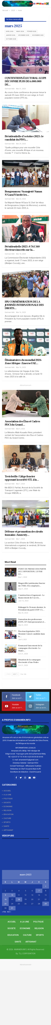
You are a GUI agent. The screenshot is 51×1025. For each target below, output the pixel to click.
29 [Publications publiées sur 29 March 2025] (46, 904)
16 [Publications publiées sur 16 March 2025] (5, 899)
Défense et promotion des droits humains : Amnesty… (24, 533)
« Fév (4, 912)
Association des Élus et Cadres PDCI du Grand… (22, 423)
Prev (8, 674)
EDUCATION (8, 814)
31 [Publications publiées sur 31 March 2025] (12, 908)
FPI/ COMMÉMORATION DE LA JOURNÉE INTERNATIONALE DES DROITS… (24, 305)
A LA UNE (7, 795)
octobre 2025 (11, 39)
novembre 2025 (38, 35)
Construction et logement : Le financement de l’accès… (31, 596)
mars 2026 (20, 31)
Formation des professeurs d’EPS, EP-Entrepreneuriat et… (32, 620)
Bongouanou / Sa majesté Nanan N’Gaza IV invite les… (23, 193)
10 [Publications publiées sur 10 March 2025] (12, 895)
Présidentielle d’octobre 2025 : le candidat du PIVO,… (24, 138)
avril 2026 (9, 31)
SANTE (6, 826)
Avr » (9, 912)
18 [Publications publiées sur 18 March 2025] (19, 899)
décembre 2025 (23, 35)
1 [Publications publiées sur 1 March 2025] (45, 886)
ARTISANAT (8, 830)
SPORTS (7, 822)
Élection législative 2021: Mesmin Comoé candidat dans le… (31, 634)
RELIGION (7, 810)
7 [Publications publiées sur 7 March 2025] (38, 891)
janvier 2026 (10, 35)
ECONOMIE (8, 806)
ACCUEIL (7, 791)
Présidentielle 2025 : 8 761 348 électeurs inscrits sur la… (22, 248)
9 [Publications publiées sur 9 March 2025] (5, 895)
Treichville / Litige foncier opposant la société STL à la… (22, 478)
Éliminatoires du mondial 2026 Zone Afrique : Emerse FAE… (23, 361)
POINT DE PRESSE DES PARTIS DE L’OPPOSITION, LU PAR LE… (32, 571)
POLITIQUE (8, 799)
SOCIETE (7, 802)
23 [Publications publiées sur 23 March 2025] (5, 904)
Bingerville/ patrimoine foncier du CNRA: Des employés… (31, 584)
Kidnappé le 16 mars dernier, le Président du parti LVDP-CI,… (32, 608)
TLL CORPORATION (27, 953)
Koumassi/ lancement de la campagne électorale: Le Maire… (30, 648)
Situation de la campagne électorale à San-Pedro (29, 661)
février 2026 (31, 31)
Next (15, 674)
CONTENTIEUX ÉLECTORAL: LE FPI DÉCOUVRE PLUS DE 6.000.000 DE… (25, 81)
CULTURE (7, 818)
